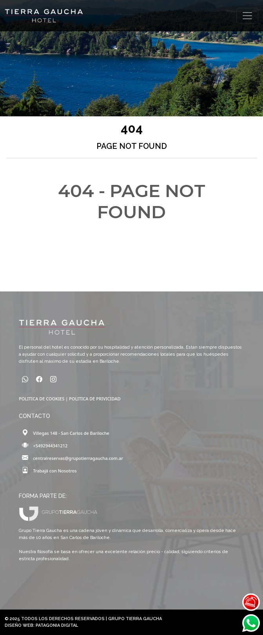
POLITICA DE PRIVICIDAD (94, 399)
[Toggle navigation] (247, 16)
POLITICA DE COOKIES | (44, 399)
